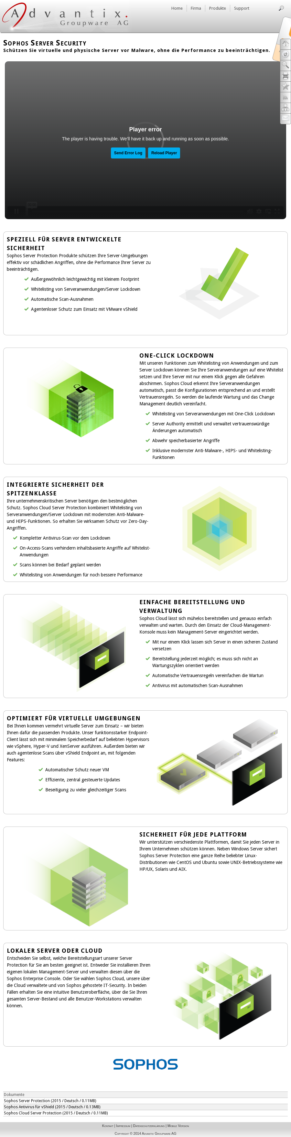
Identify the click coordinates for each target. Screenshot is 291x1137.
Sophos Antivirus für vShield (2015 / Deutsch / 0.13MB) (52, 1107)
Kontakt (107, 1126)
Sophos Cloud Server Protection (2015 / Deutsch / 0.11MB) (56, 1113)
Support (241, 8)
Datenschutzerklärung (149, 1126)
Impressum (123, 1126)
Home (177, 8)
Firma (196, 8)
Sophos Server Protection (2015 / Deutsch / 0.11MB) (50, 1101)
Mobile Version (178, 1126)
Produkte (217, 8)
